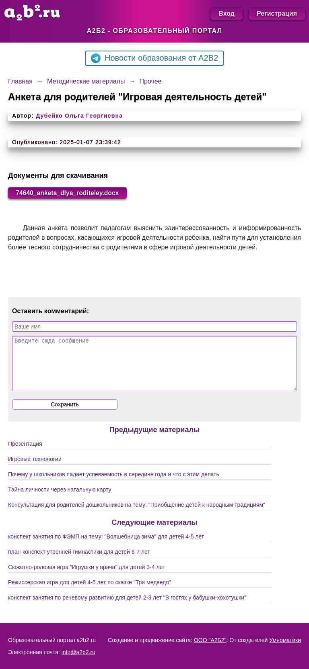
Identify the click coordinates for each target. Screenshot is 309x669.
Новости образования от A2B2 (154, 58)
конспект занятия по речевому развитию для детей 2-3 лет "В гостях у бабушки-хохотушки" (127, 607)
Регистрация (277, 13)
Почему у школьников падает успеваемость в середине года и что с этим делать (113, 484)
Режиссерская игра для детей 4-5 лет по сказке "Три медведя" (89, 592)
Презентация (25, 454)
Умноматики (285, 640)
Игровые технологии (35, 469)
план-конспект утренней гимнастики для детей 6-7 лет (79, 562)
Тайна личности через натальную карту (59, 499)
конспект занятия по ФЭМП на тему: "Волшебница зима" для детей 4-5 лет (106, 546)
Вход (226, 13)
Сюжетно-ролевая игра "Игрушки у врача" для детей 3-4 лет (86, 577)
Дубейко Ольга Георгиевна (79, 115)
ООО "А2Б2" (210, 640)
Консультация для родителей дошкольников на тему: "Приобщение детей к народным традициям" (136, 515)
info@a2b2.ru (78, 652)
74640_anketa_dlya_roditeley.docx (68, 193)
